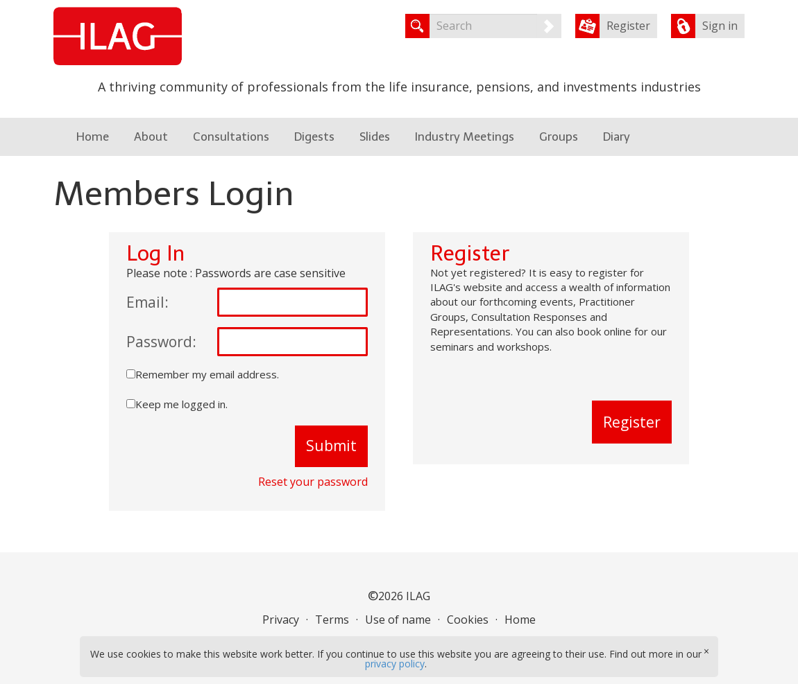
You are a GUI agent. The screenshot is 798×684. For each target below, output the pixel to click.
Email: (147, 302)
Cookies (468, 619)
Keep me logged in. (181, 404)
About (151, 136)
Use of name (398, 619)
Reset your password (313, 481)
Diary (616, 136)
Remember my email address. (207, 374)
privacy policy (395, 663)
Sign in (720, 25)
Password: (161, 341)
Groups (558, 136)
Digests (314, 136)
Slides (374, 136)
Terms (332, 619)
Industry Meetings (464, 136)
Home (92, 136)
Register (628, 25)
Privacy (280, 619)
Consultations (231, 136)
